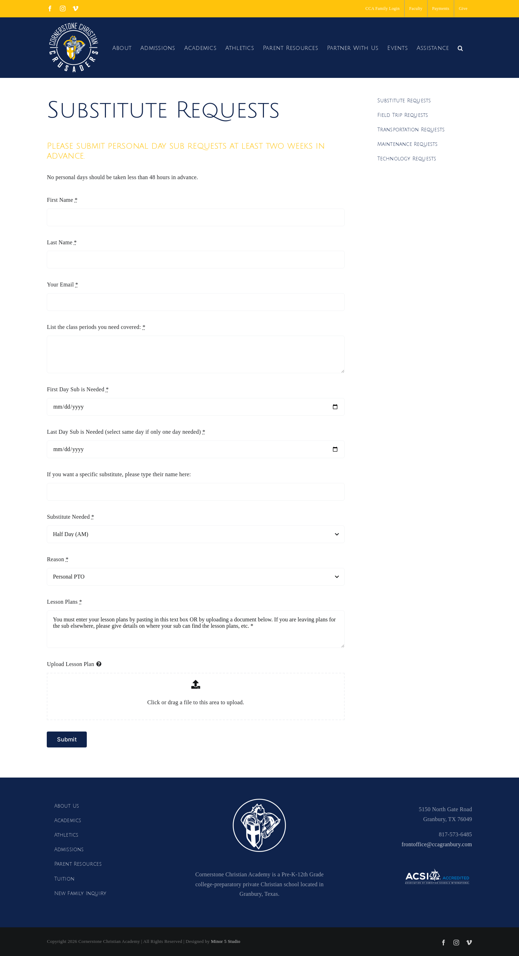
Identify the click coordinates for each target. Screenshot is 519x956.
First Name (62, 200)
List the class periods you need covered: (96, 327)
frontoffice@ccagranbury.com (436, 844)
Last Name (62, 242)
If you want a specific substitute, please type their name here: (119, 474)
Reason (57, 559)
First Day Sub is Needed (77, 389)
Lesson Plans (64, 602)
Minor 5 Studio (225, 941)
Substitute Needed (70, 517)
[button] (460, 47)
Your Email (62, 284)
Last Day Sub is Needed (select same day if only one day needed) (126, 432)
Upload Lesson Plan (70, 664)
